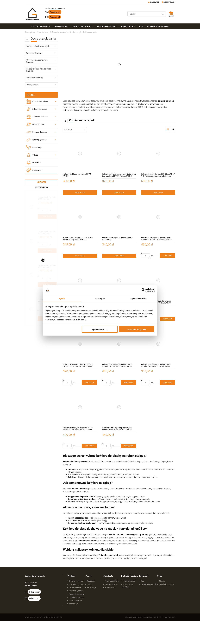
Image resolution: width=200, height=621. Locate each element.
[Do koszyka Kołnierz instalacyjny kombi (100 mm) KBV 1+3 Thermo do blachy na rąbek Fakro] (158, 192)
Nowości (36, 163)
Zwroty (89, 584)
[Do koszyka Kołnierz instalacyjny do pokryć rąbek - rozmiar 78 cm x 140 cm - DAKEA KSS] (89, 382)
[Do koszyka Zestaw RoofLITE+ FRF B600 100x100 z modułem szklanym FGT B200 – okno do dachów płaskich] (47, 284)
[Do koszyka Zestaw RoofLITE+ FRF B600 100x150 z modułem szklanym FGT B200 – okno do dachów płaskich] (47, 250)
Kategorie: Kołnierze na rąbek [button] (37, 46)
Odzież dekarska (75, 601)
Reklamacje (91, 587)
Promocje (37, 170)
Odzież (35, 155)
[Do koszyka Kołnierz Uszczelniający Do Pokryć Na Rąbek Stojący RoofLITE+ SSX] (80, 256)
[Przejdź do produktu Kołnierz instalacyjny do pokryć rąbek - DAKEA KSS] (119, 217)
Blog (142, 581)
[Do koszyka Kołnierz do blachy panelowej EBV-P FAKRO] (80, 192)
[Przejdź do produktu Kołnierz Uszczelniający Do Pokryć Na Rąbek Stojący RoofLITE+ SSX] (80, 217)
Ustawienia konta (111, 584)
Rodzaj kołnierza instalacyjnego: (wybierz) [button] (39, 70)
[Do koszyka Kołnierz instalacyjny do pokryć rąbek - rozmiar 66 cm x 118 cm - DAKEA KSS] (167, 319)
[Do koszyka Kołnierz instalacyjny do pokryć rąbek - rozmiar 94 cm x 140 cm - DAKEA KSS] (128, 446)
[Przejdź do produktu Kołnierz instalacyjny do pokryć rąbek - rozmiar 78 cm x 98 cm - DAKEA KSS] (158, 344)
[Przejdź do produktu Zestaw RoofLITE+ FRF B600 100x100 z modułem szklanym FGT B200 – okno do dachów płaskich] (47, 266)
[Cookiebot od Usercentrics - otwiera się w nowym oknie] (143, 290)
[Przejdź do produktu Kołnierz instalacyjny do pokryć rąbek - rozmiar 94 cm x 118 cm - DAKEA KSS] (80, 407)
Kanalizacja (37, 147)
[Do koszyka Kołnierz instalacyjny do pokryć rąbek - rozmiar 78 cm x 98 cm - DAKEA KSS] (167, 382)
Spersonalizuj (100, 329)
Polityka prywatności (149, 584)
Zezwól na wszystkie (136, 329)
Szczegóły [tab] (100, 298)
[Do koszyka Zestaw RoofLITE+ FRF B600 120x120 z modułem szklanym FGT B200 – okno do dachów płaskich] (47, 216)
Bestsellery (41, 187)
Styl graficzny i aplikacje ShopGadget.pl (139, 617)
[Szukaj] (163, 13)
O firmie (162, 581)
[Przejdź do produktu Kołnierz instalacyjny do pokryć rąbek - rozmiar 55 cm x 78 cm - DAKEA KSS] (80, 280)
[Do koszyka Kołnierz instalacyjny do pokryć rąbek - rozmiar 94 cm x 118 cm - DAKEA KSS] (89, 446)
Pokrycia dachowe (39, 132)
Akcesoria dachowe (40, 117)
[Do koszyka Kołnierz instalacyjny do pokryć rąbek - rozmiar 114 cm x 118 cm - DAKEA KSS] (167, 255)
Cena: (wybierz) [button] (32, 85)
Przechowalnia (110, 587)
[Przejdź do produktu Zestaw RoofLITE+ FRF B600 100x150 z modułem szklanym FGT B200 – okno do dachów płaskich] (47, 232)
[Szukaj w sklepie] (144, 13)
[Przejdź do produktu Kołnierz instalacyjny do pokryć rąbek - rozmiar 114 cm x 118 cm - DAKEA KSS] (158, 217)
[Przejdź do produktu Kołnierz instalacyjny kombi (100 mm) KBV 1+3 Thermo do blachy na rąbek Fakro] (158, 154)
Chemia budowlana (40, 101)
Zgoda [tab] (62, 298)
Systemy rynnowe (39, 140)
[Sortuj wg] (75, 129)
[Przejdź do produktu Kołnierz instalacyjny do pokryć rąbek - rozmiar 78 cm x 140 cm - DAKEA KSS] (80, 344)
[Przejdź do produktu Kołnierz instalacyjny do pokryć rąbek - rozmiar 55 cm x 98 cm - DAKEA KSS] (119, 280)
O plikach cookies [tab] (138, 298)
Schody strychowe (39, 109)
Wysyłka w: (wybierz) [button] (34, 78)
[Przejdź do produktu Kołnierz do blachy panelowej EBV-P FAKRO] (80, 154)
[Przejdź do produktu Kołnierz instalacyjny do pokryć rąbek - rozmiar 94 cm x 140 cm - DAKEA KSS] (119, 407)
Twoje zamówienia (112, 581)
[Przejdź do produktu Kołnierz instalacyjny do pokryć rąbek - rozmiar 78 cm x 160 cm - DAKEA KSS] (119, 344)
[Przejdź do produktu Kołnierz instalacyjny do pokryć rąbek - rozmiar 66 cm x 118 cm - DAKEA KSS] (158, 280)
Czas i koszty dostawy (128, 585)
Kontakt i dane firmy (166, 584)
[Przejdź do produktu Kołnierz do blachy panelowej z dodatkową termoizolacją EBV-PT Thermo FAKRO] (119, 154)
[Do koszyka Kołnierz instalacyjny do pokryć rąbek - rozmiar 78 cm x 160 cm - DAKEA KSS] (128, 382)
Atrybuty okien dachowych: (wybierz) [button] (37, 61)
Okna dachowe (38, 124)
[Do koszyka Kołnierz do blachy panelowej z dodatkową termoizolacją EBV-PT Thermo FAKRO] (119, 192)
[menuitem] (40, 26)
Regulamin (91, 581)
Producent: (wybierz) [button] (34, 53)
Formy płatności (129, 581)
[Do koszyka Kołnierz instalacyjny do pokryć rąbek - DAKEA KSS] (119, 256)
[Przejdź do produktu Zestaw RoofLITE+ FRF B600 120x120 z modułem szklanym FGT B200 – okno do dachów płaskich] (47, 198)
